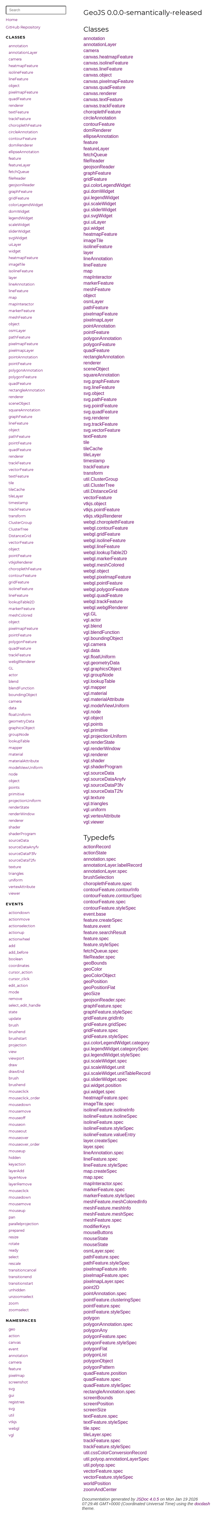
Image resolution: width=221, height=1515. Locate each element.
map (13, 297)
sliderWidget (20, 231)
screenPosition (98, 1403)
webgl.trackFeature (103, 601)
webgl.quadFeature (103, 595)
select (14, 1257)
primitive (16, 794)
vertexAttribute (22, 887)
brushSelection (98, 877)
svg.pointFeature (100, 405)
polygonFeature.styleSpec (110, 1342)
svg (12, 1389)
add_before (18, 952)
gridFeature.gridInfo (103, 1018)
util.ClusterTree (99, 485)
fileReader (17, 178)
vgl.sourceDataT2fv (103, 791)
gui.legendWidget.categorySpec (115, 1048)
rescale (15, 1263)
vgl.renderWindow (101, 748)
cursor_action (21, 972)
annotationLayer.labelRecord (112, 865)
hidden (15, 1157)
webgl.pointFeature (103, 583)
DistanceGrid (20, 536)
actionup (16, 932)
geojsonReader (22, 185)
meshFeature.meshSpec (108, 1214)
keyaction (17, 1164)
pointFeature (20, 364)
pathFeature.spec (101, 1256)
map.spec (93, 1177)
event (13, 1349)
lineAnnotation (22, 284)
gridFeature (19, 198)
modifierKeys (96, 1226)
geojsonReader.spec (104, 999)
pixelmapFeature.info (104, 1269)
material (16, 754)
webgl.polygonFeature (106, 589)
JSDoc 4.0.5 (147, 1499)
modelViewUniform (26, 767)
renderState (19, 807)
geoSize (91, 993)
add (12, 946)
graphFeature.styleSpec (107, 1012)
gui (11, 1395)
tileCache (17, 489)
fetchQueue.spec (100, 950)
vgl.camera (94, 644)
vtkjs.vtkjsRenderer (102, 516)
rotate (14, 1244)
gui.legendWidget (101, 197)
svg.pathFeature (100, 399)
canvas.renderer (100, 93)
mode (14, 992)
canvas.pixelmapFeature (108, 81)
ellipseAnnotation (24, 152)
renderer (16, 105)
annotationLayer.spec (105, 871)
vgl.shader (94, 760)
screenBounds (98, 1397)
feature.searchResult (104, 932)
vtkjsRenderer (21, 562)
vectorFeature (21, 469)
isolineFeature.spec (103, 1122)
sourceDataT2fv (22, 860)
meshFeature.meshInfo (107, 1208)
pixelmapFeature (23, 92)
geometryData (21, 721)
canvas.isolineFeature (105, 62)
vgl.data (91, 650)
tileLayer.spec (97, 1434)
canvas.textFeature (103, 99)
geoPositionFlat (99, 987)
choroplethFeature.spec (107, 883)
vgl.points (93, 724)
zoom (14, 1303)
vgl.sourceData (98, 773)
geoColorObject (99, 975)
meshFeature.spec (102, 1220)
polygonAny (95, 1330)
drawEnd (16, 1071)
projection (17, 1045)
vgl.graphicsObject (102, 668)
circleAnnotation (23, 132)
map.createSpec (100, 1171)
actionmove (19, 919)
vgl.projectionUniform (105, 736)
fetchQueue (19, 172)
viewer (14, 893)
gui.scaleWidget (99, 203)
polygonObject (98, 1360)
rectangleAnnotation (27, 390)
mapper (15, 748)
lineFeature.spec (100, 1159)
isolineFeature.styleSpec (108, 1128)
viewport (16, 1058)
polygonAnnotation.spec (108, 1324)
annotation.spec (99, 859)
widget (15, 251)
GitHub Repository (23, 27)
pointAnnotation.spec (104, 1293)
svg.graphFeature (101, 381)
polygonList (95, 1354)
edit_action (18, 985)
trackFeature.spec (101, 1440)
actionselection (22, 926)
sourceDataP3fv (23, 853)
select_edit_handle (25, 1005)
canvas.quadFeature (104, 87)
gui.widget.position (102, 1085)
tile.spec (91, 1428)
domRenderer (21, 145)
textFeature (19, 112)
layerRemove (20, 1184)
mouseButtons (98, 1232)
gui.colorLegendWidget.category (116, 1042)
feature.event (96, 926)
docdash (202, 1503)
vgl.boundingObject (103, 638)
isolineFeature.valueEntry (109, 1134)
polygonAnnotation (26, 370)
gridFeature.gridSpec (104, 1024)
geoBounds (95, 963)
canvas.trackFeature (104, 105)
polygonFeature (23, 377)
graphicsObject (22, 728)
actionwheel (19, 939)
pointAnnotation (23, 357)
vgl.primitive (95, 730)
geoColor (92, 969)
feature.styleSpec (101, 944)
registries (16, 1402)
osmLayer (17, 330)
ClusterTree (18, 529)
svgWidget (18, 238)
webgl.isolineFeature (104, 540)
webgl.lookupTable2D (105, 552)
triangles (16, 873)
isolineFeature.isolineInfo (108, 1109)
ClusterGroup (20, 522)
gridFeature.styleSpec (105, 1036)
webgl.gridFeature (101, 534)
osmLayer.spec (99, 1250)
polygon (91, 1318)
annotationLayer (23, 52)
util (11, 1415)
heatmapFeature (23, 66)
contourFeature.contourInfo (111, 889)
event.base (94, 914)
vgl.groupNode (98, 674)
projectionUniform (25, 801)
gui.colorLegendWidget (107, 185)
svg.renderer (96, 417)
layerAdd (16, 1171)
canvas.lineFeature (102, 68)
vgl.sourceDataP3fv (103, 785)
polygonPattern (99, 1367)
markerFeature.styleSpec (109, 1195)
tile (11, 483)
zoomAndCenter (100, 1489)
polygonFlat (95, 1348)
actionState (94, 852)
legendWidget (21, 218)
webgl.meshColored (103, 564)
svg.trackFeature (100, 424)
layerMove (17, 1177)
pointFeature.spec (101, 1305)
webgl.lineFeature (101, 546)
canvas (15, 1342)
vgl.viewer (93, 822)
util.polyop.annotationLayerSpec (116, 1459)
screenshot (18, 1382)
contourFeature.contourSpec (112, 895)
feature (15, 158)
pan (12, 1217)
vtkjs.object (94, 503)
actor (13, 675)
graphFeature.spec (102, 1005)
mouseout (18, 1131)
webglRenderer (22, 661)
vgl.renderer (95, 754)
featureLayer (20, 165)
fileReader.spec (99, 957)
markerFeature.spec (104, 1189)
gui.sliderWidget (99, 209)
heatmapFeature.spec (105, 1097)
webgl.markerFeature (105, 558)
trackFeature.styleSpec (107, 1446)
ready (13, 1250)
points (14, 787)
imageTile (17, 264)
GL (11, 668)
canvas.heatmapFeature (108, 56)
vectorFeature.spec (103, 1471)
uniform (16, 880)
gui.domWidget (98, 191)
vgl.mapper (94, 687)
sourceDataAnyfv (24, 847)
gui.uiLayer (94, 222)
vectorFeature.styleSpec (108, 1477)
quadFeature (20, 99)
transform (17, 516)
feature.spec (96, 938)
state (13, 1012)
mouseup (17, 1151)
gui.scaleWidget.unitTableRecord (116, 1073)
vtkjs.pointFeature (101, 509)
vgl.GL (90, 613)
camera (15, 59)
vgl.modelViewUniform (106, 705)
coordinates (19, 965)
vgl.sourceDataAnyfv (104, 779)
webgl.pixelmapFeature (107, 577)
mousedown (20, 1104)
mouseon (17, 1124)
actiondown (19, 912)
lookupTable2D (22, 602)
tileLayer (16, 496)
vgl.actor (92, 619)
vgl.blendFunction (101, 632)
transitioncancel (22, 1270)
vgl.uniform (94, 809)
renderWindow (22, 814)
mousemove (20, 1111)
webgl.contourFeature (105, 528)
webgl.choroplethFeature (108, 522)
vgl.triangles (95, 803)
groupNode (19, 734)
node (13, 774)
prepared (16, 1230)
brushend (17, 1032)
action (14, 1336)
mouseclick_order (24, 1098)
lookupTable (19, 741)
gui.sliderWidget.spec (105, 1079)
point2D (91, 1287)
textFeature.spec (100, 1416)
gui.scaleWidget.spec (105, 1060)
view (13, 1052)
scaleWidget (19, 225)
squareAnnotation (24, 410)
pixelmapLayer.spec (103, 1281)
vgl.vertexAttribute (101, 815)
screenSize (94, 1409)
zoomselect (19, 1310)
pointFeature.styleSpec (107, 1311)
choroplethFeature (25, 125)
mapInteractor (21, 304)
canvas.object (97, 75)
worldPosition (97, 1483)
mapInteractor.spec (103, 1183)
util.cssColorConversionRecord (115, 1452)
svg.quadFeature (100, 411)
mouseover (18, 1138)
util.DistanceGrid (100, 491)
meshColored (20, 615)
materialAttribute (24, 761)
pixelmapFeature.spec (106, 1275)
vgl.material (95, 693)
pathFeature (19, 337)
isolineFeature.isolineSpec (110, 1116)
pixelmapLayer (21, 350)
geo (12, 1329)
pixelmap (16, 1375)
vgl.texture (94, 797)
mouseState (95, 1238)
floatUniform (20, 714)
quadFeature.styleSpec (107, 1385)
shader (14, 827)
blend (13, 681)
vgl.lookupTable (99, 681)
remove (15, 999)
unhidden (17, 1290)
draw (13, 1065)
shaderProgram (22, 834)
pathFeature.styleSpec (106, 1263)
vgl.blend (92, 626)
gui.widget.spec (99, 1091)
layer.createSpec (100, 1140)
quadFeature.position (105, 1373)
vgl (11, 1435)
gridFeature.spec (100, 1030)
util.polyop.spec (99, 1465)
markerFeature (22, 311)
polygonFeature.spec (104, 1336)
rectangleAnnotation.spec (109, 1391)
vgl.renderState (99, 742)
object (14, 85)
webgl (14, 1428)
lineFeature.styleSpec (105, 1165)
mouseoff (17, 1118)
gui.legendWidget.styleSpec (111, 1054)
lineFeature (18, 79)
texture (15, 867)
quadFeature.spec (102, 1379)
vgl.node (92, 711)
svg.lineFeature (99, 387)
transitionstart (21, 1283)
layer (13, 277)
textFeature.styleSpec (105, 1422)
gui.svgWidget (98, 215)
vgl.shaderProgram (102, 766)
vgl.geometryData (101, 662)
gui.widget (93, 228)
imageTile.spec (98, 1103)
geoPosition (95, 981)
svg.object (93, 393)
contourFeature (22, 138)
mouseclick (18, 1091)
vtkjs (13, 1422)
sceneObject (19, 403)
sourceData (19, 840)
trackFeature (20, 119)
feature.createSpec (102, 920)
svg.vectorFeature (101, 430)
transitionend (20, 1277)
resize (13, 1237)
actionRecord (96, 846)
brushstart (18, 1038)
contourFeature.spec (104, 901)
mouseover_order (24, 1144)
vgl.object (93, 717)
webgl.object (96, 571)
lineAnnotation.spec (103, 1152)
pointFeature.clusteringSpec (112, 1299)
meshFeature (20, 317)
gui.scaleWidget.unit (104, 1067)
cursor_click (19, 979)
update (15, 1018)
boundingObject (23, 695)
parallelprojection (24, 1224)
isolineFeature (21, 72)
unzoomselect (21, 1297)
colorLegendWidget (26, 205)
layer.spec (93, 1146)
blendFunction (21, 688)
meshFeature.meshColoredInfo (115, 1201)
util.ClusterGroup (100, 479)
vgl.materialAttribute (103, 699)
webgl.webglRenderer (105, 607)
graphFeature (20, 191)
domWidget (19, 211)
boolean (16, 959)
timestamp (18, 503)
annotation (18, 46)
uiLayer (15, 244)
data (12, 708)
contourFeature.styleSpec (109, 908)
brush (14, 1025)
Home (12, 19)
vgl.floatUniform (99, 656)
